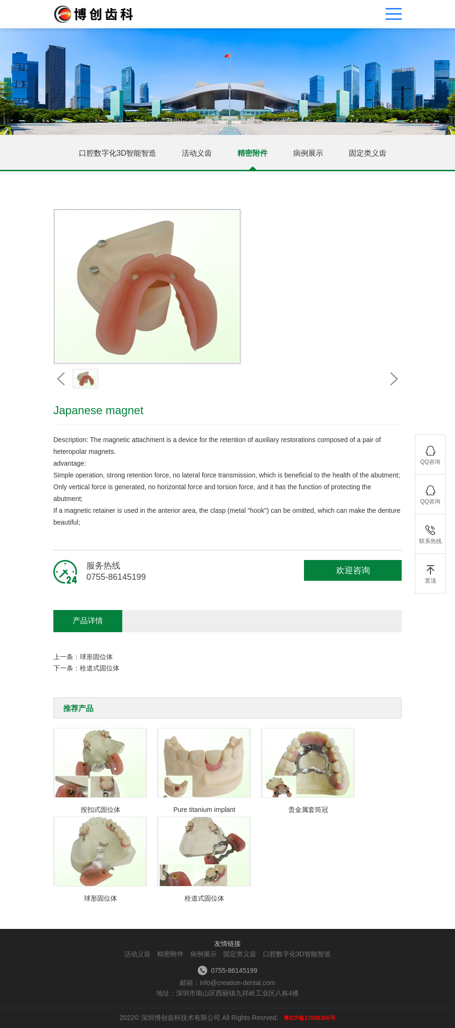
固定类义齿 (368, 153)
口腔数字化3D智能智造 (117, 153)
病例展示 (308, 153)
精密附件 (252, 153)
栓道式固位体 (99, 668)
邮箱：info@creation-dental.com (227, 982)
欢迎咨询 (353, 570)
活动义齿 (197, 153)
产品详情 (88, 621)
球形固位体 (96, 656)
